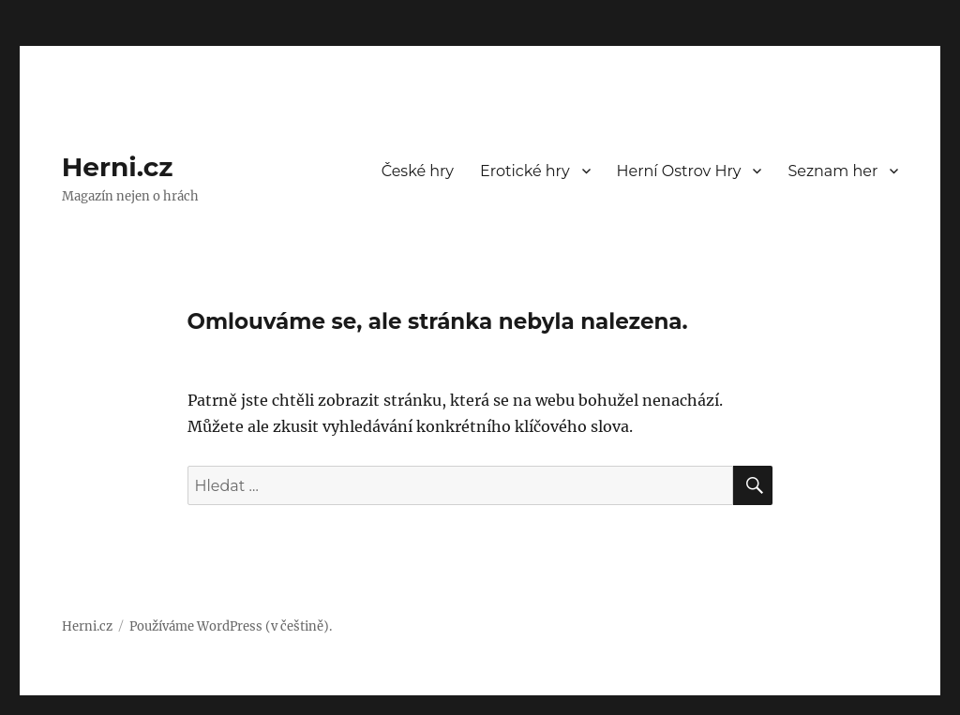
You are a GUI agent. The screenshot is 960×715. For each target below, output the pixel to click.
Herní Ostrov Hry (679, 171)
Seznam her (833, 171)
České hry (418, 171)
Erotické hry (525, 171)
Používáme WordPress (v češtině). (230, 626)
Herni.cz (117, 167)
